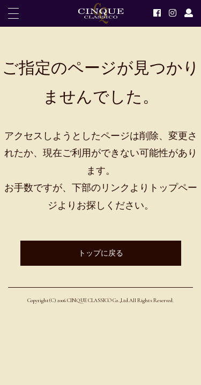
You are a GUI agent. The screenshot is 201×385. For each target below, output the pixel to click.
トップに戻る (100, 253)
